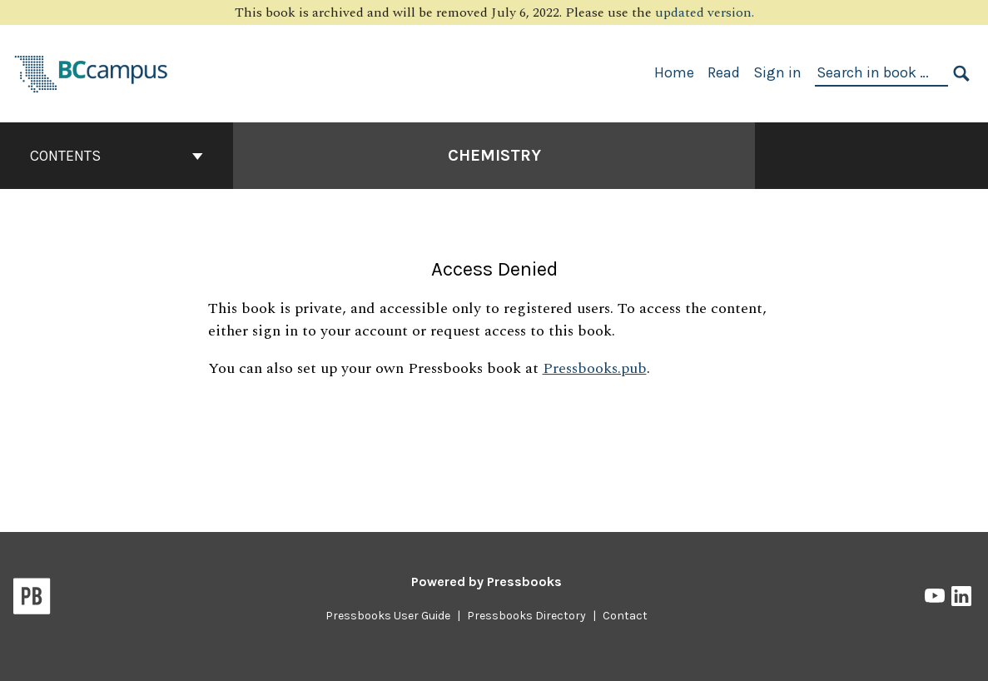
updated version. (704, 12)
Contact (625, 616)
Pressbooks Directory (526, 616)
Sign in (777, 72)
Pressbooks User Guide (387, 616)
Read (723, 72)
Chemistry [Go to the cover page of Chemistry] (494, 155)
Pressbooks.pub (595, 368)
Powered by (486, 581)
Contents (116, 156)
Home (674, 72)
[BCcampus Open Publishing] (91, 72)
